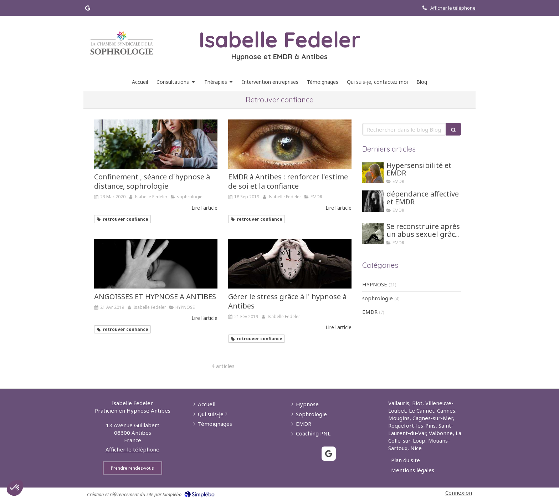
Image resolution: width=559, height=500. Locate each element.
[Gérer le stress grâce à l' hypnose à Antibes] (290, 264)
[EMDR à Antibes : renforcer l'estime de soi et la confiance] (290, 144)
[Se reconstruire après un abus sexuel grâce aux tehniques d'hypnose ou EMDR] (373, 233)
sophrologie (377, 298)
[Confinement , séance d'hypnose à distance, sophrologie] (155, 144)
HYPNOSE (374, 284)
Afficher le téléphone (453, 8)
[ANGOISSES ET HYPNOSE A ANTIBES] (155, 264)
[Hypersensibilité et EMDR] (373, 172)
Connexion (458, 492)
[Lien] (121, 43)
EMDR (370, 311)
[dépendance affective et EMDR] (373, 201)
